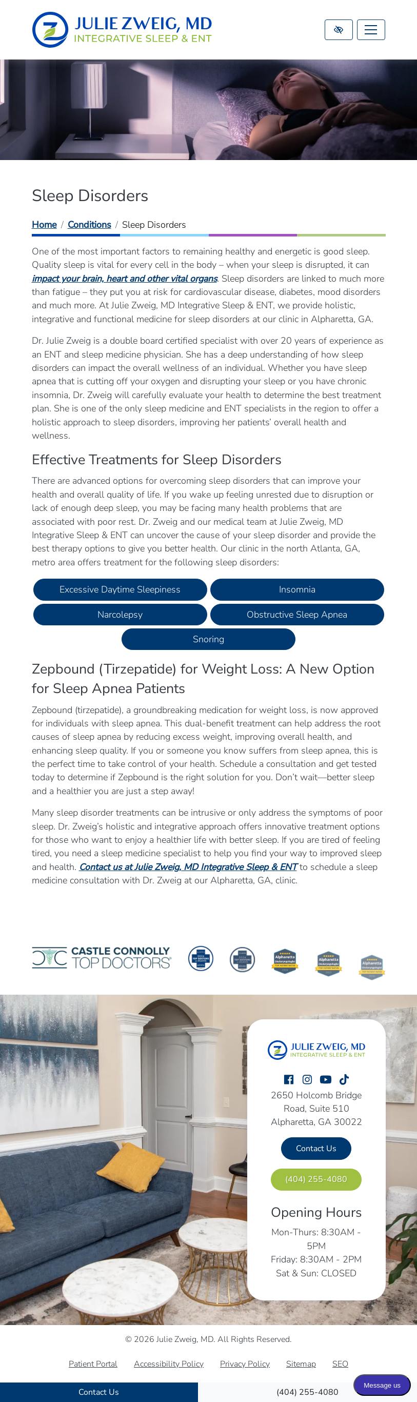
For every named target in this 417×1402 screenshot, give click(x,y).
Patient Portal (93, 1364)
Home (44, 225)
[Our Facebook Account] (288, 1080)
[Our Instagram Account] (307, 1080)
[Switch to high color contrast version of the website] (339, 29)
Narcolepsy (120, 614)
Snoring (208, 639)
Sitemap (301, 1364)
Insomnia (297, 589)
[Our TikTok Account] (344, 1080)
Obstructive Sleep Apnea (297, 614)
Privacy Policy (245, 1364)
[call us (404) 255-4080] (308, 1392)
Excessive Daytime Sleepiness (120, 589)
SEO (340, 1364)
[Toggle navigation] (371, 29)
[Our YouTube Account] (325, 1080)
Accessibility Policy (169, 1364)
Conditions (89, 225)
